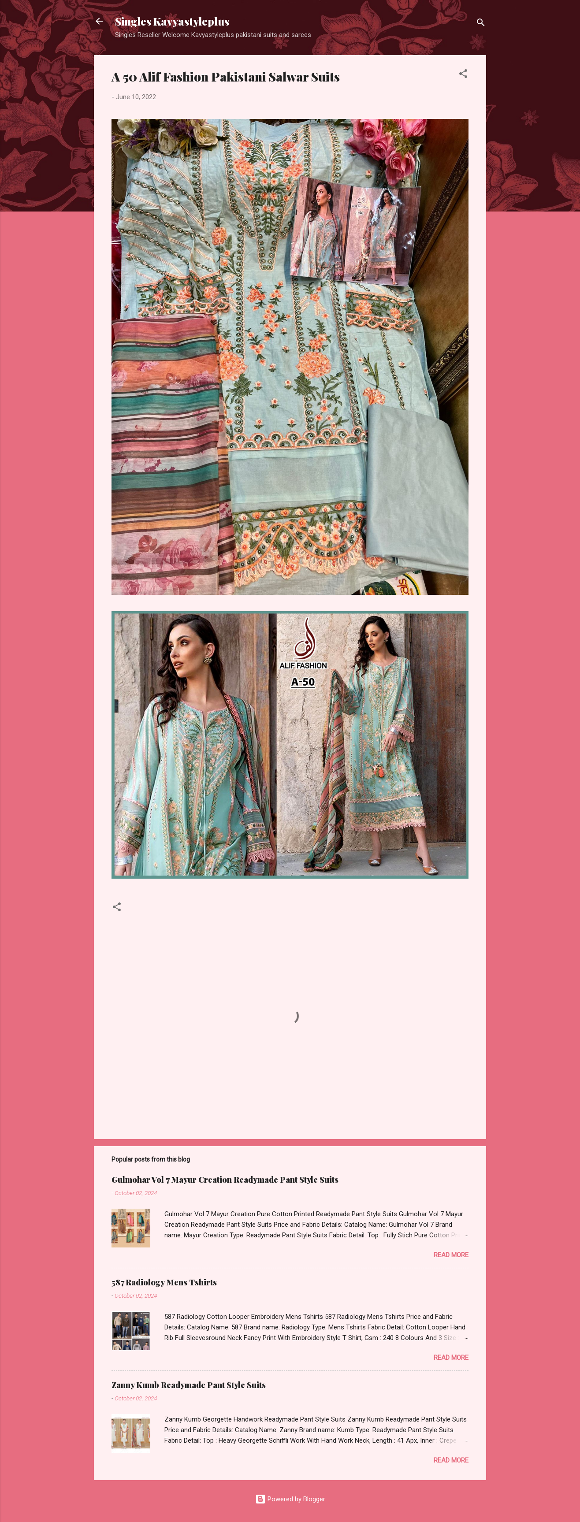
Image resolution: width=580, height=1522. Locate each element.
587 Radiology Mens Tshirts (164, 1282)
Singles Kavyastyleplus (172, 21)
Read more (451, 1255)
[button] (463, 75)
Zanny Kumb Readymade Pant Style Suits (189, 1385)
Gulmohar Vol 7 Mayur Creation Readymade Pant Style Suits (225, 1179)
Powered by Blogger (290, 1499)
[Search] (481, 24)
